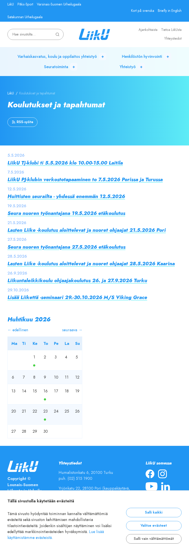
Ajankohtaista (148, 29)
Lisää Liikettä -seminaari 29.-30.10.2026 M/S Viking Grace (77, 297)
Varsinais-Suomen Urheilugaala (59, 4)
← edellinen (17, 330)
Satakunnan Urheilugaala (25, 17)
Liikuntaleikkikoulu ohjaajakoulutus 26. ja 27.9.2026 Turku (77, 280)
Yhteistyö (128, 66)
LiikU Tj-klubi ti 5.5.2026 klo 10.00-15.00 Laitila (65, 162)
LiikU (10, 4)
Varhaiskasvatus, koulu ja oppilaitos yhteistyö (57, 56)
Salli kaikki (153, 512)
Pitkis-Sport (25, 4)
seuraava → (72, 330)
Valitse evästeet (154, 525)
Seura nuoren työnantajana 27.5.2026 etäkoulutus (66, 247)
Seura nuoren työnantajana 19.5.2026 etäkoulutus (66, 213)
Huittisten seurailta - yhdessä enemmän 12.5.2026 (66, 196)
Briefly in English (170, 10)
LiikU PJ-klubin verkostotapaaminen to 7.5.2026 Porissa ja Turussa (85, 179)
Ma (34, 365)
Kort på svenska (142, 10)
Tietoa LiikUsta (171, 29)
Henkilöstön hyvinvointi (142, 56)
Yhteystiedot (173, 38)
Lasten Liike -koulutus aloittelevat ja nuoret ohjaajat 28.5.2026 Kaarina (91, 263)
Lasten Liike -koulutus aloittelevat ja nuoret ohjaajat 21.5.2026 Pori (86, 230)
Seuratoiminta (56, 66)
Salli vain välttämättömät (154, 538)
